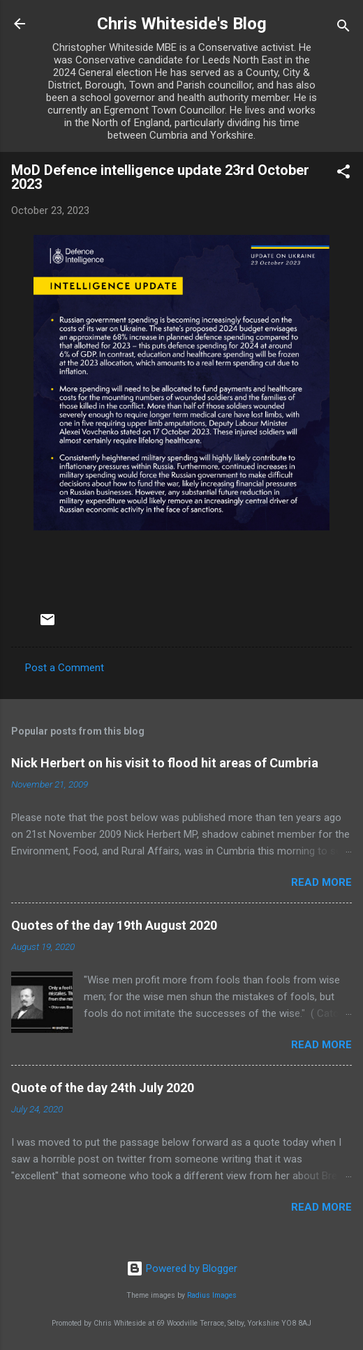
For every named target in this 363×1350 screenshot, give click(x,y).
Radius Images (212, 1295)
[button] (343, 174)
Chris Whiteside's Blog (182, 23)
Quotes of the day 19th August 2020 (114, 925)
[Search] (343, 28)
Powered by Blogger (181, 1268)
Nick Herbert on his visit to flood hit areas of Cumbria (164, 762)
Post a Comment (64, 667)
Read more (321, 882)
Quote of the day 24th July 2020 (102, 1087)
